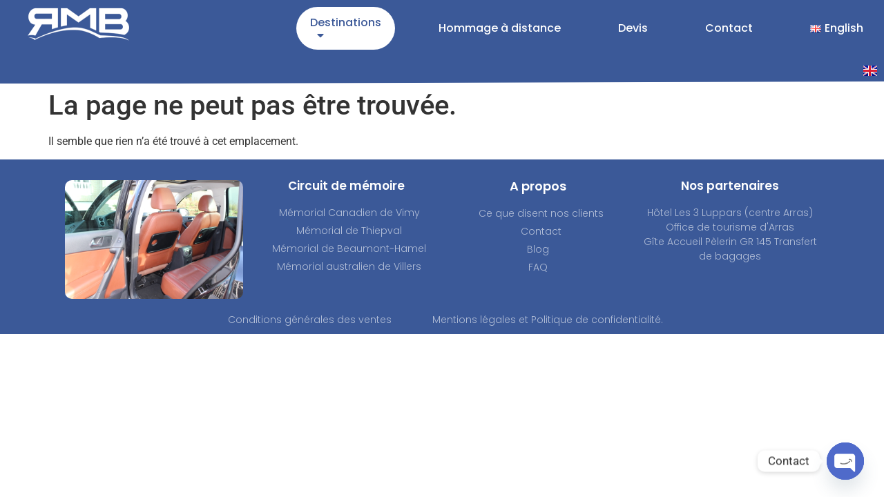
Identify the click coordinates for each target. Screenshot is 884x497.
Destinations (345, 31)
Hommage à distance (500, 28)
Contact (729, 28)
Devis (633, 28)
